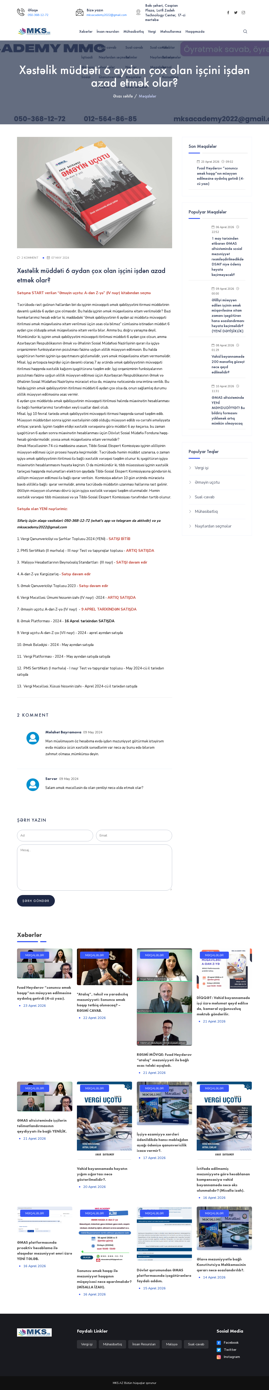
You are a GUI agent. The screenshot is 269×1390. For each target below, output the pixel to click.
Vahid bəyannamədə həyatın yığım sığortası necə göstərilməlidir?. (102, 1174)
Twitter (226, 1349)
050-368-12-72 (38, 15)
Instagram (228, 1357)
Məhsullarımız (170, 31)
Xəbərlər (85, 31)
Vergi (152, 31)
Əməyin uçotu (207, 482)
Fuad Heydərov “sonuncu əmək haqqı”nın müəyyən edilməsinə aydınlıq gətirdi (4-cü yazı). (44, 993)
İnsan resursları (108, 31)
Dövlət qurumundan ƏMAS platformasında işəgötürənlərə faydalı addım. (164, 1275)
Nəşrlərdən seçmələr (213, 526)
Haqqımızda (195, 31)
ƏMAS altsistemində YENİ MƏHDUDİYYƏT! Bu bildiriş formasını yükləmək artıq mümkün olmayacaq (228, 410)
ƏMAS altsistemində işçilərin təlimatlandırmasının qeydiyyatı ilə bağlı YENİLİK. (42, 1126)
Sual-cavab (204, 497)
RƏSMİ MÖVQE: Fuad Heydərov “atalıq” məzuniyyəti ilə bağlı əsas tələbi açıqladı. (164, 1060)
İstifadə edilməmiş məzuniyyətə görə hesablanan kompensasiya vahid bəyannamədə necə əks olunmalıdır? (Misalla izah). (223, 1179)
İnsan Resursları (144, 1344)
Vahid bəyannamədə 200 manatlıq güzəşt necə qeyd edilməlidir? (228, 364)
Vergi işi (201, 468)
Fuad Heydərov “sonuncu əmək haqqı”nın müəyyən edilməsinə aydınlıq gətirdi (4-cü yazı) (220, 176)
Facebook (228, 1342)
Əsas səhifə (123, 96)
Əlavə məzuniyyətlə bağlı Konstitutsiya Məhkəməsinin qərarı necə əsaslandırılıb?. (221, 1264)
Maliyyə (172, 1344)
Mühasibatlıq (133, 31)
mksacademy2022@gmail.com (107, 15)
